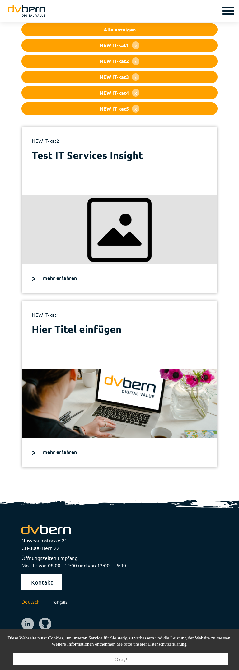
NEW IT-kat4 (119, 93)
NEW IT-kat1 (119, 45)
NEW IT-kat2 (119, 61)
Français (58, 601)
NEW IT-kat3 (119, 77)
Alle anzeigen (120, 29)
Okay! (121, 659)
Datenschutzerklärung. (167, 644)
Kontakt (42, 582)
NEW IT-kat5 (119, 109)
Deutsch (30, 601)
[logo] (26, 11)
